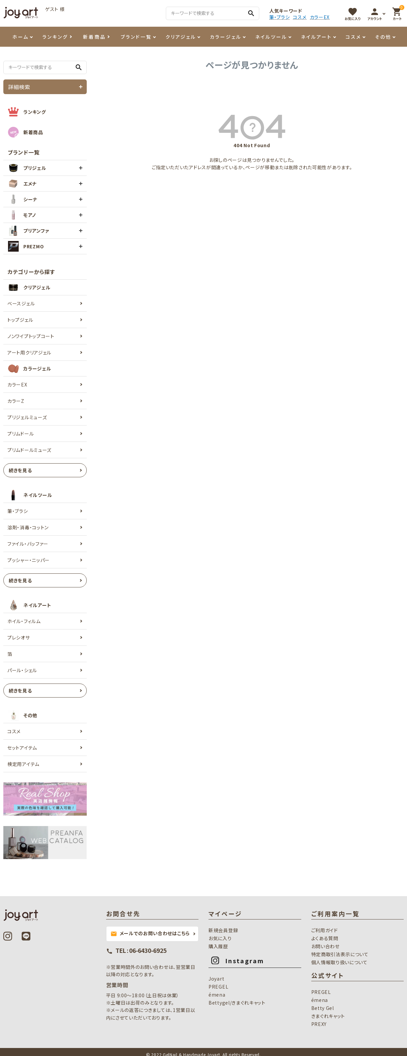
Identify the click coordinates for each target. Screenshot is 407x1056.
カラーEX (320, 17)
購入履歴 (218, 946)
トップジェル (20, 319)
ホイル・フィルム (24, 621)
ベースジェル (21, 303)
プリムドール (20, 433)
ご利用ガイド (324, 930)
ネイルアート (316, 36)
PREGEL (218, 986)
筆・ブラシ (279, 17)
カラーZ (15, 401)
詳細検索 (19, 87)
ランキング (55, 36)
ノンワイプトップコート (30, 336)
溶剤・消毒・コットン (28, 527)
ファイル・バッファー (27, 543)
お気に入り (220, 938)
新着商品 (94, 36)
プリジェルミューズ (27, 417)
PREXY (319, 1024)
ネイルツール (271, 36)
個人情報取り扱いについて (339, 962)
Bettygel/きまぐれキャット (237, 1002)
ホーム (20, 36)
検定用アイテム (23, 764)
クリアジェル (180, 36)
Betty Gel (322, 1008)
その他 (383, 36)
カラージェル (226, 36)
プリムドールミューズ (29, 450)
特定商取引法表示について (340, 954)
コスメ (299, 17)
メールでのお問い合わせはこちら (150, 933)
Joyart (216, 978)
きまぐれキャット (328, 1016)
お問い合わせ (325, 946)
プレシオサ (18, 637)
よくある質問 (324, 938)
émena (217, 994)
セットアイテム (22, 747)
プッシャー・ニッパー (28, 560)
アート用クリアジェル (29, 352)
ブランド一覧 (136, 36)
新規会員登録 (223, 930)
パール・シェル (22, 670)
